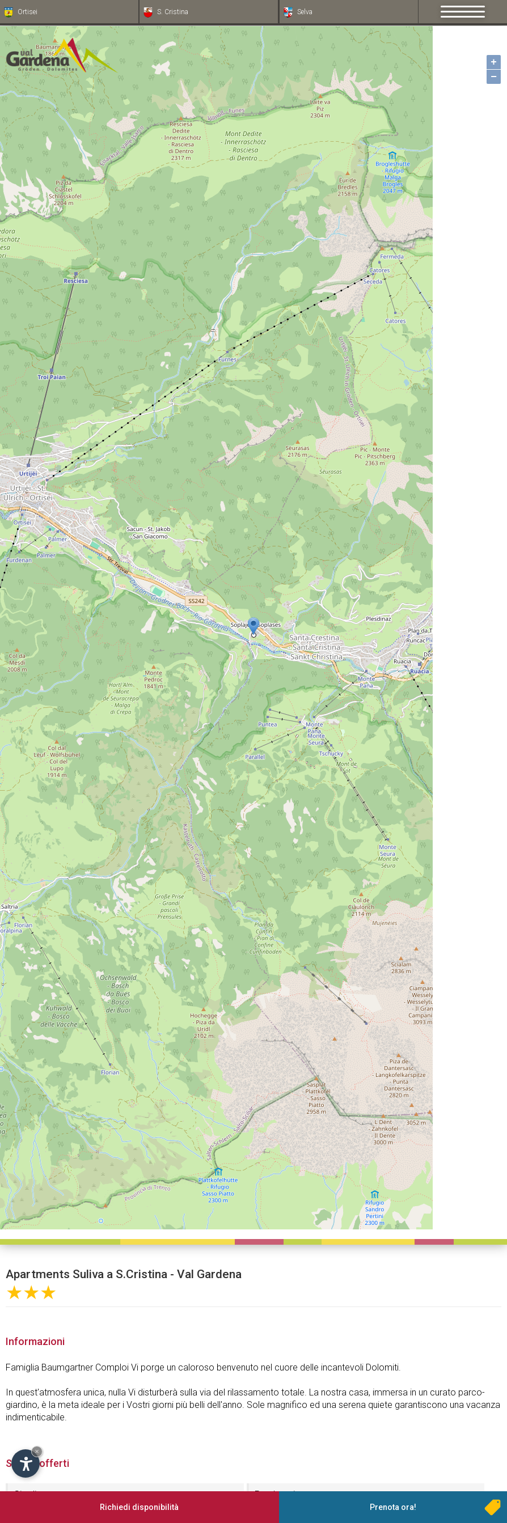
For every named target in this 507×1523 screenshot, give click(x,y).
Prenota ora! (393, 1507)
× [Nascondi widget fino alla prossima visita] (37, 1451)
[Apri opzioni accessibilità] (25, 1463)
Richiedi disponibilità (139, 1507)
